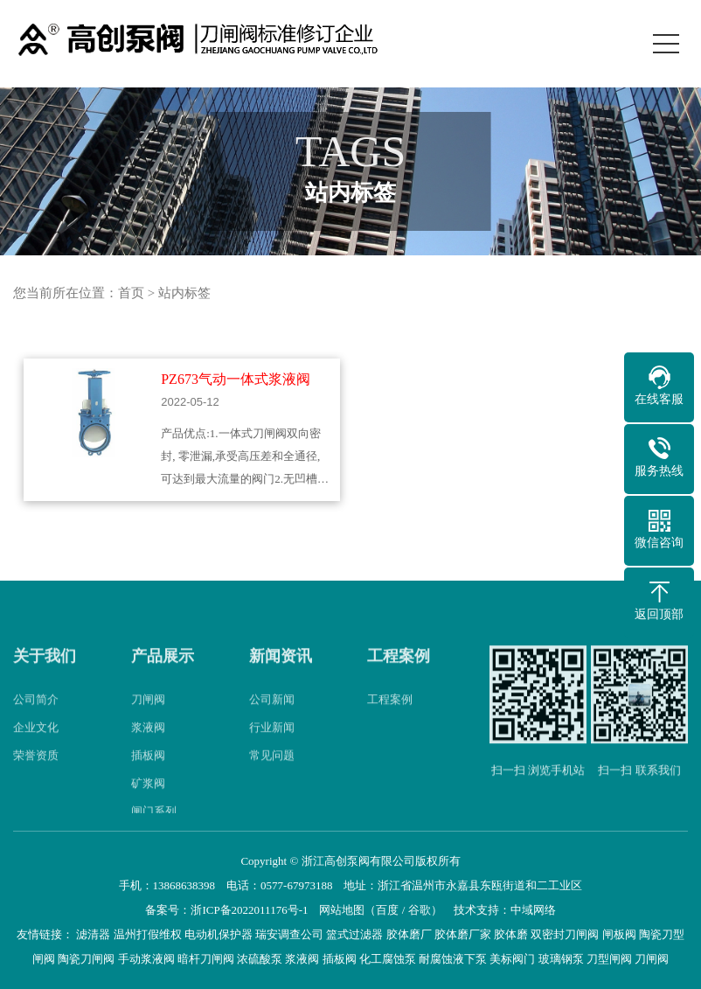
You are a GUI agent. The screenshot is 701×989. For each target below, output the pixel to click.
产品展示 (162, 672)
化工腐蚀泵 (387, 958)
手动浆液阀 (146, 958)
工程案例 (398, 672)
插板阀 (148, 770)
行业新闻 (272, 742)
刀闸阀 (148, 714)
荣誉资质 (36, 770)
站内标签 (184, 293)
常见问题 (272, 770)
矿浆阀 (148, 798)
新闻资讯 (280, 672)
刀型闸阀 (609, 958)
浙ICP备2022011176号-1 (249, 909)
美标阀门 (512, 958)
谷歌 (419, 909)
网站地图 (341, 909)
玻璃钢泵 (561, 958)
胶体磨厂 (409, 934)
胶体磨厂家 (462, 934)
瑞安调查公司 (289, 934)
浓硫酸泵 (259, 958)
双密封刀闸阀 (565, 934)
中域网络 (533, 909)
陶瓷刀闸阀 (86, 958)
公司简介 (36, 714)
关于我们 (44, 672)
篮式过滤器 (354, 934)
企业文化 (36, 742)
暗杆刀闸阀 (205, 958)
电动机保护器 (218, 934)
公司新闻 (272, 714)
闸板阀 (619, 934)
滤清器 (93, 934)
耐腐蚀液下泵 (453, 958)
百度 (387, 909)
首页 (131, 293)
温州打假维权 (148, 934)
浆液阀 (148, 742)
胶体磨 (511, 934)
